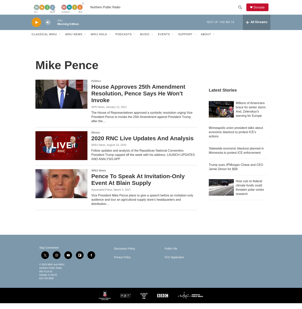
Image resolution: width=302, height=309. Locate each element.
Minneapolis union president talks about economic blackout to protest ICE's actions (236, 138)
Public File (171, 254)
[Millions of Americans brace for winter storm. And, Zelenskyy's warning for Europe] (221, 115)
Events (164, 40)
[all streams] (256, 28)
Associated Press (101, 195)
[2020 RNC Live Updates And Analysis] (61, 151)
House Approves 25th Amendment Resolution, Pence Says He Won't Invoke (138, 99)
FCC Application (174, 263)
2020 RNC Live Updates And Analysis (142, 144)
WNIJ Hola (99, 40)
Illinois (95, 138)
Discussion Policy (124, 254)
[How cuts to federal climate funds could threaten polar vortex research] (221, 193)
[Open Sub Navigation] (59, 40)
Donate (261, 10)
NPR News (97, 112)
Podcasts (123, 40)
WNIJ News (73, 40)
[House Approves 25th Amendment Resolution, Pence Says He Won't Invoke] (61, 99)
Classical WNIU (44, 40)
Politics (96, 86)
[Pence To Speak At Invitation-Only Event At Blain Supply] (61, 189)
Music (145, 40)
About (206, 40)
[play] (36, 28)
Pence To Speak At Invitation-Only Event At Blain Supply (138, 185)
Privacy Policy (122, 263)
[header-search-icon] (241, 10)
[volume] (48, 28)
